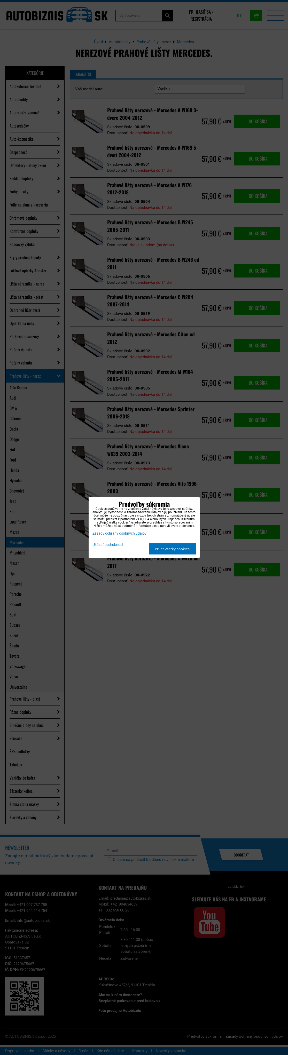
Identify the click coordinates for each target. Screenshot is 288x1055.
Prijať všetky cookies (172, 548)
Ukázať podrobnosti (108, 545)
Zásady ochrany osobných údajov (119, 533)
